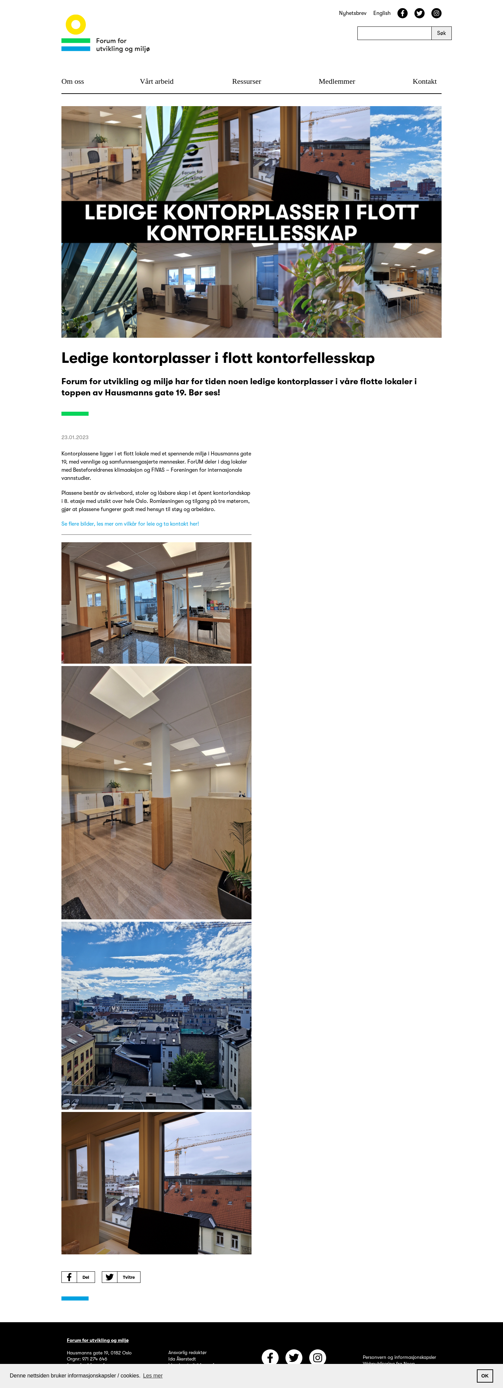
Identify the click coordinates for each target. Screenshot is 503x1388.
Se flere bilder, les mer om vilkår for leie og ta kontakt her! (130, 524)
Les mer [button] (153, 1376)
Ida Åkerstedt (182, 1359)
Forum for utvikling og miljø (98, 1340)
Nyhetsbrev (353, 13)
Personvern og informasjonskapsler (399, 1357)
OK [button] (485, 1376)
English (382, 13)
